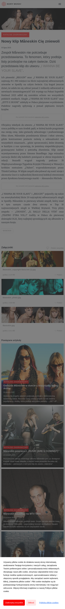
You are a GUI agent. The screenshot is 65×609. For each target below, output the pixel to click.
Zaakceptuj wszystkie (14, 603)
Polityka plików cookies (48, 603)
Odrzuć (31, 603)
